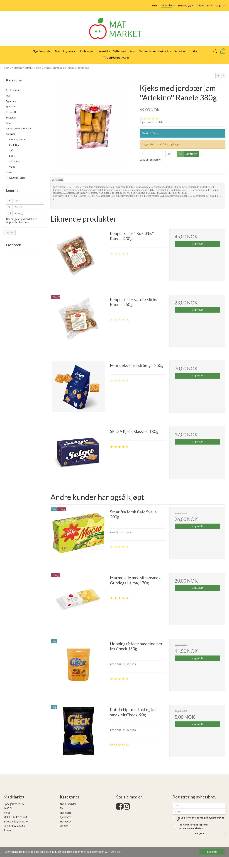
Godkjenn (199, 833)
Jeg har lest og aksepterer (193, 826)
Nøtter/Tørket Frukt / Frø (18, 128)
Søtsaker (10, 134)
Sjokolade (14, 161)
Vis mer (64, 825)
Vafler (12, 167)
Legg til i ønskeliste (150, 159)
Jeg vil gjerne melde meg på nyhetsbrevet (200, 819)
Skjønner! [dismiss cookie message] (212, 851)
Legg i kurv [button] (187, 154)
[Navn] (199, 805)
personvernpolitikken (191, 828)
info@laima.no (20, 821)
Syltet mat (11, 118)
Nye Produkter (13, 90)
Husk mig (18, 213)
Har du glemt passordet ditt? (22, 219)
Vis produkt (197, 244)
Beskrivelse (57, 180)
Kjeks (11, 156)
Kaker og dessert (17, 139)
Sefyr (11, 150)
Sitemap (8, 830)
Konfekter (14, 145)
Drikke (9, 172)
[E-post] (199, 811)
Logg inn (10, 232)
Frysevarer (11, 101)
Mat (8, 96)
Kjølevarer (11, 106)
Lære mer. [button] (115, 851)
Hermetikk (11, 112)
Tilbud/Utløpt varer (15, 178)
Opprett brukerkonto (17, 222)
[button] (217, 75)
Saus (8, 123)
